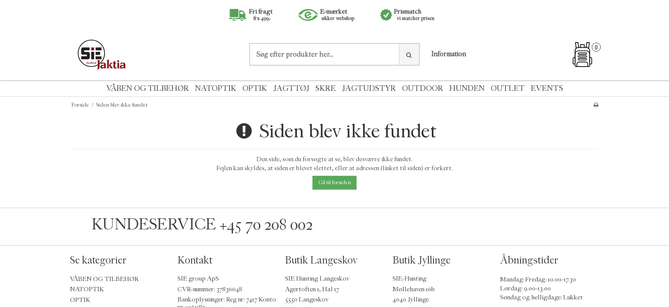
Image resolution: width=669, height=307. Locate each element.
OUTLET (508, 88)
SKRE (325, 88)
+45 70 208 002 (266, 224)
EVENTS (547, 88)
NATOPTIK (215, 88)
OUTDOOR (422, 88)
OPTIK (254, 88)
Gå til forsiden (334, 182)
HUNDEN (467, 88)
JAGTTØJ (291, 88)
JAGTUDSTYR (369, 88)
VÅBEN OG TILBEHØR (147, 88)
